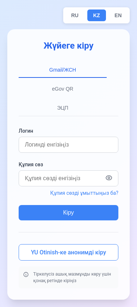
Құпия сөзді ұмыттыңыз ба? (84, 193)
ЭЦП (62, 108)
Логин (26, 131)
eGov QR (62, 89)
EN (118, 15)
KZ (96, 15)
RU (75, 15)
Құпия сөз (31, 164)
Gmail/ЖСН (62, 70)
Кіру (68, 212)
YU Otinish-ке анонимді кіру (68, 252)
